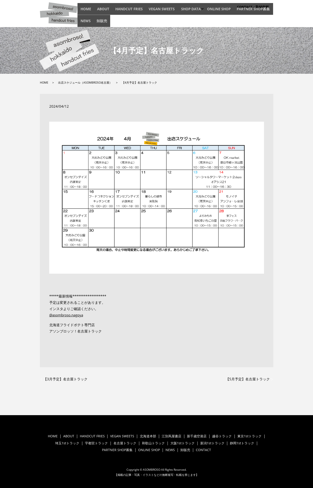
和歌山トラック (153, 443)
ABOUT (111, 22)
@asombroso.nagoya (66, 315)
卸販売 (267, 22)
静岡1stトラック (242, 443)
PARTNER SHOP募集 (233, 22)
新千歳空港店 (197, 436)
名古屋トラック (124, 443)
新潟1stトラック (212, 443)
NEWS (255, 22)
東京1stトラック (249, 436)
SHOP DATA (182, 22)
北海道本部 (148, 436)
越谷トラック (222, 436)
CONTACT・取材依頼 (253, 7)
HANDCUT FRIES (132, 22)
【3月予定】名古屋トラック (65, 379)
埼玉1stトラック (67, 443)
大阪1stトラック (182, 443)
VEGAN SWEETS (158, 22)
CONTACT (203, 450)
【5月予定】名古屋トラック (248, 379)
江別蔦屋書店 (171, 436)
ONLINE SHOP (205, 22)
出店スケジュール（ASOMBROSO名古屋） (85, 83)
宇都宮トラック (96, 443)
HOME (98, 22)
